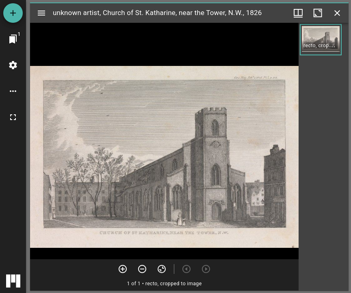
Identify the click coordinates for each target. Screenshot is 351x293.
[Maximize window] (317, 13)
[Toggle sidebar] (41, 13)
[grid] (324, 157)
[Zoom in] (122, 269)
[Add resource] (13, 13)
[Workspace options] (13, 91)
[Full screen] (13, 117)
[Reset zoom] (161, 269)
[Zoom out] (142, 269)
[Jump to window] (13, 39)
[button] (321, 39)
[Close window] (337, 13)
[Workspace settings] (13, 65)
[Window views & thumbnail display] (298, 13)
